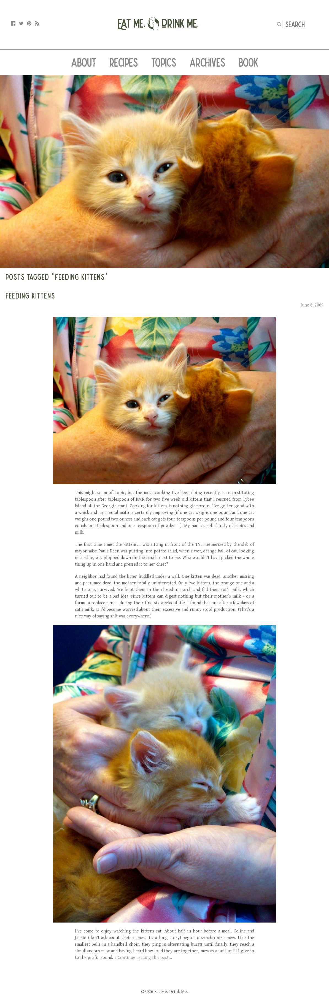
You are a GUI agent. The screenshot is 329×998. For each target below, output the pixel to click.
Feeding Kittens (30, 295)
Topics (163, 62)
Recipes (123, 62)
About (83, 62)
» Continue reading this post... (143, 957)
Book (248, 62)
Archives (207, 62)
